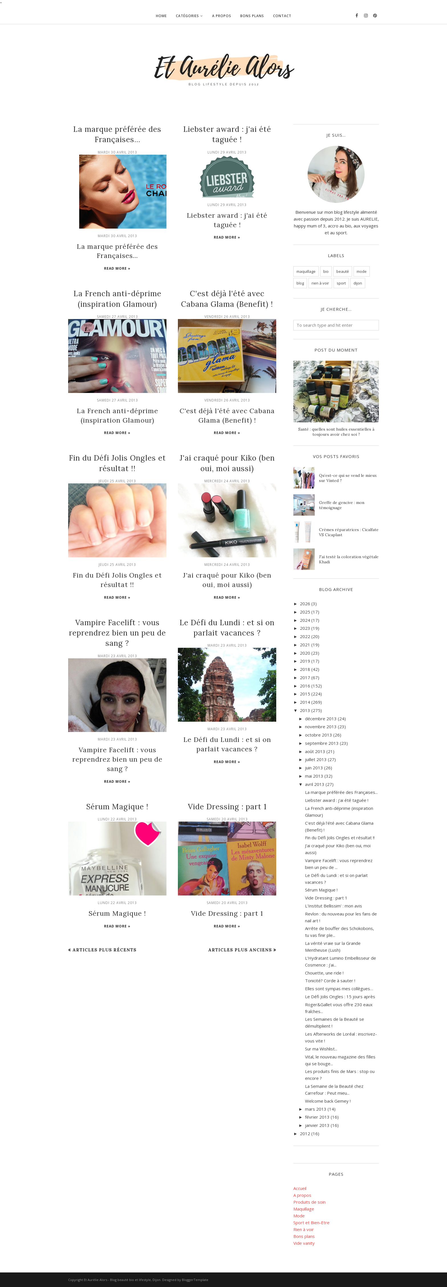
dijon (357, 283)
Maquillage (303, 1209)
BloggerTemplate (195, 1280)
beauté (342, 271)
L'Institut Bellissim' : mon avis (333, 906)
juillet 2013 (316, 759)
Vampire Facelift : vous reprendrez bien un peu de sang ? (117, 625)
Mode (299, 1216)
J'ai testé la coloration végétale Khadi (349, 559)
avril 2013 (314, 784)
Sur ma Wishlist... (321, 1049)
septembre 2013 (322, 743)
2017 (305, 677)
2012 (305, 1133)
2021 (305, 644)
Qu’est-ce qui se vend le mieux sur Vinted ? (348, 478)
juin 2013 (314, 767)
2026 (305, 603)
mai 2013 (314, 776)
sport (341, 283)
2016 (305, 686)
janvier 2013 (317, 1125)
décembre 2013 (321, 718)
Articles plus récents (104, 928)
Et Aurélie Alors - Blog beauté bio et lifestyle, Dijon (122, 1280)
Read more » (117, 265)
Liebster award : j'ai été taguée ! (227, 214)
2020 (305, 653)
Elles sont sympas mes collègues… (339, 988)
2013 (305, 710)
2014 (305, 702)
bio (326, 271)
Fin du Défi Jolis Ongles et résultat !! (340, 837)
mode (362, 271)
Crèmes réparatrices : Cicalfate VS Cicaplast (349, 532)
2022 (305, 636)
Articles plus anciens (240, 928)
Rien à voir (303, 1229)
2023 (305, 628)
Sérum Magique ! (117, 786)
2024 (305, 620)
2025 (305, 612)
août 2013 (315, 751)
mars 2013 (315, 1109)
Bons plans (304, 1236)
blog (300, 283)
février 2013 (317, 1117)
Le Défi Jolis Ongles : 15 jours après (340, 996)
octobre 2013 (318, 735)
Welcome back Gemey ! (328, 1101)
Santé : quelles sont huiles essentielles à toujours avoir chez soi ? (336, 432)
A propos (302, 1195)
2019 (305, 661)
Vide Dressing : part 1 (227, 786)
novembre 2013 (321, 726)
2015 (305, 694)
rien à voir (320, 283)
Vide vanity (304, 1243)
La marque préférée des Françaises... (341, 792)
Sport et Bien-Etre (311, 1222)
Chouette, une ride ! (324, 973)
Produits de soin (309, 1202)
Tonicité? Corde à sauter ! (330, 980)
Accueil (299, 1188)
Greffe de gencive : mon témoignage (341, 505)
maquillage (306, 271)
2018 (305, 669)
